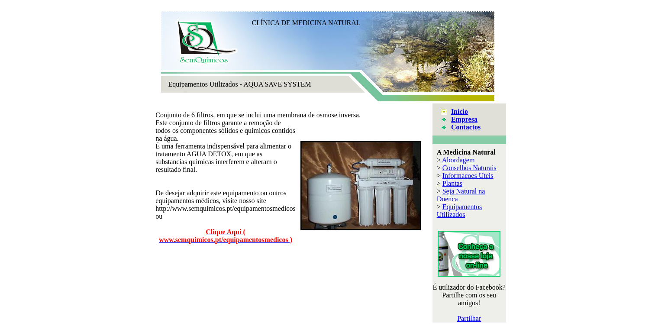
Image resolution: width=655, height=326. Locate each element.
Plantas (452, 183)
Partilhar (469, 318)
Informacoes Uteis (468, 175)
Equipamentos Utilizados (459, 210)
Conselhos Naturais (469, 167)
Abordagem (458, 160)
